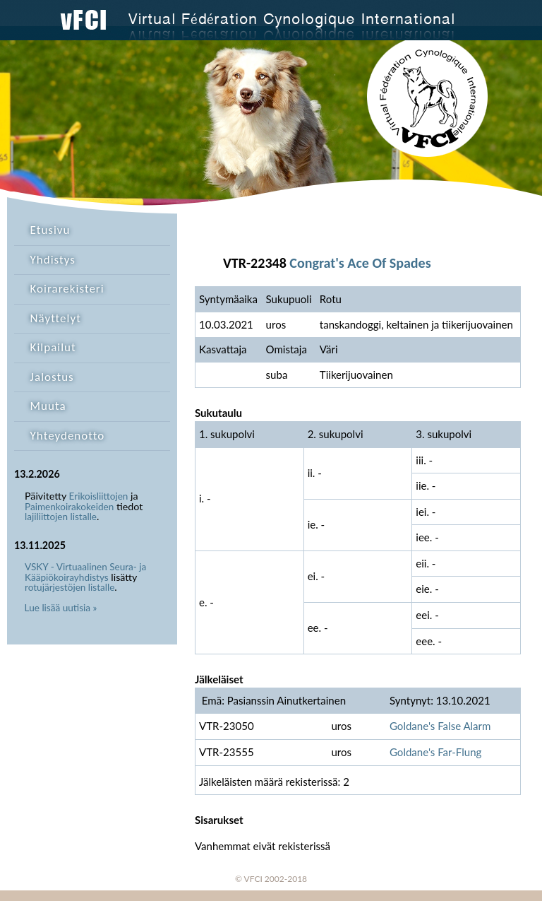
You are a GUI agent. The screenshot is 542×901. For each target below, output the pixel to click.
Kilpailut (53, 347)
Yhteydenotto (67, 435)
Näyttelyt (55, 318)
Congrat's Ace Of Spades (359, 262)
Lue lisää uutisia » (61, 607)
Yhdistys (53, 259)
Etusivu (50, 230)
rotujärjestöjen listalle (69, 587)
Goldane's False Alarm (440, 725)
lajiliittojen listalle (61, 516)
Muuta (48, 406)
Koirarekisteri (67, 288)
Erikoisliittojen (98, 496)
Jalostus (52, 377)
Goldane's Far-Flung (435, 752)
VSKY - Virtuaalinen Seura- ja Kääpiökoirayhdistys (85, 572)
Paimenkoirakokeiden (69, 506)
